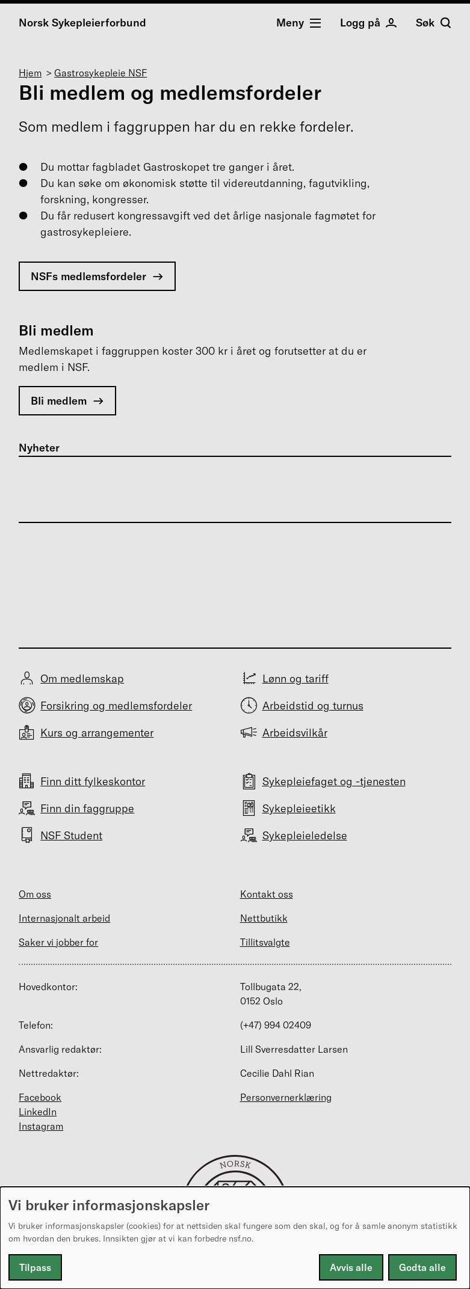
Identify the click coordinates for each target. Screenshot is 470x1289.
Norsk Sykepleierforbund (82, 22)
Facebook (40, 1097)
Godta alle (422, 1267)
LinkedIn (38, 1112)
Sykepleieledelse (304, 835)
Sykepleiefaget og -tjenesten (334, 781)
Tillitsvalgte (265, 942)
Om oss (35, 894)
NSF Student (71, 835)
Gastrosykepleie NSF (100, 73)
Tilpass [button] (35, 1267)
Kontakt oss (266, 894)
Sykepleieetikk (299, 808)
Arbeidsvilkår (294, 732)
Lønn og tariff (295, 678)
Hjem (30, 73)
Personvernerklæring (286, 1097)
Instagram (41, 1126)
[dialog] (235, 1238)
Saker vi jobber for (58, 942)
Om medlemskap (82, 678)
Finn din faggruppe (87, 808)
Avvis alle (351, 1267)
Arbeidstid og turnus (312, 705)
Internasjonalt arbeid (64, 918)
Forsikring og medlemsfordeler (116, 705)
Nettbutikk (264, 918)
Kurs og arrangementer (96, 732)
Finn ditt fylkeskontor (92, 781)
